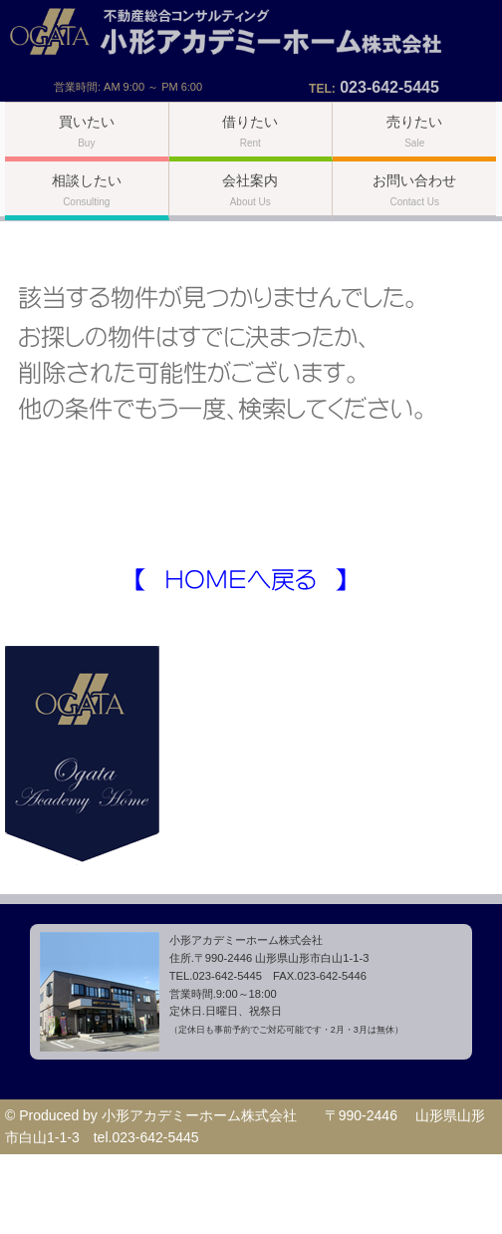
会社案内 (250, 189)
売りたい (414, 131)
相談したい (87, 189)
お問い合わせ (414, 189)
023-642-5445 (389, 87)
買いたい (87, 131)
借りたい (250, 131)
